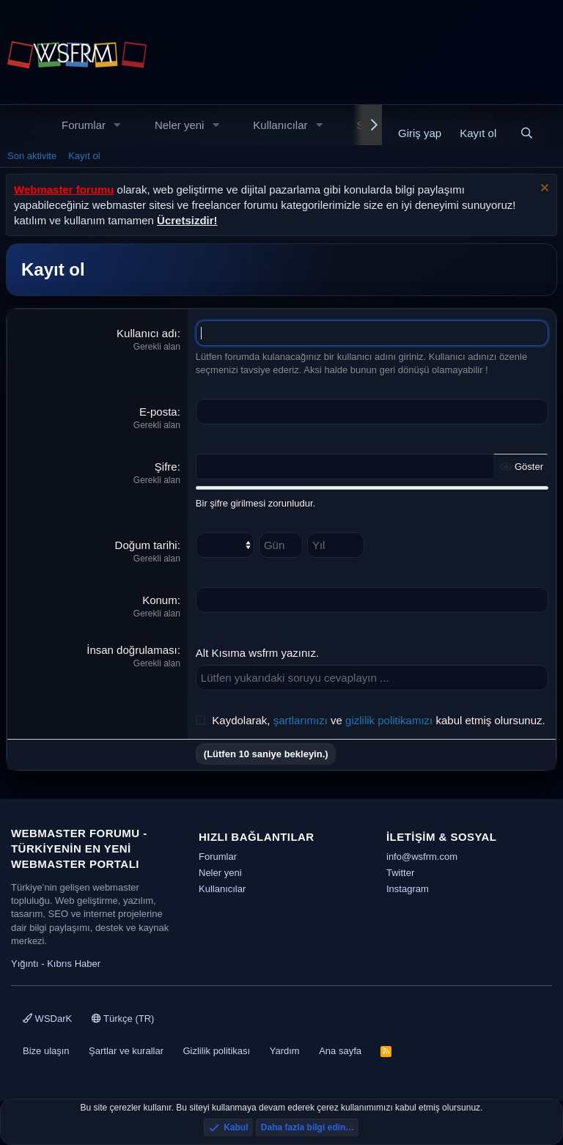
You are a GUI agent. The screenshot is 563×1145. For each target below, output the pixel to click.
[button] (117, 125)
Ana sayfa (340, 1050)
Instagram (407, 888)
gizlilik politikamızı (389, 720)
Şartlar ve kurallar (126, 1050)
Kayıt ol (84, 155)
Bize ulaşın (46, 1050)
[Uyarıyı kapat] (543, 189)
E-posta (158, 411)
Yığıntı (25, 963)
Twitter (400, 872)
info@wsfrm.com (421, 856)
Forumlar (84, 125)
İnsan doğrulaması (132, 650)
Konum (159, 600)
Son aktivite (31, 155)
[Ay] (225, 545)
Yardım (285, 1050)
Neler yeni (180, 125)
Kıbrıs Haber (73, 963)
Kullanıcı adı (147, 333)
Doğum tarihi (146, 545)
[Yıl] (335, 545)
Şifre (166, 466)
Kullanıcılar (280, 125)
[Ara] (526, 133)
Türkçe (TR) (123, 1018)
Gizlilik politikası (216, 1050)
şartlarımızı (300, 720)
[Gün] (281, 545)
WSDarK (47, 1018)
